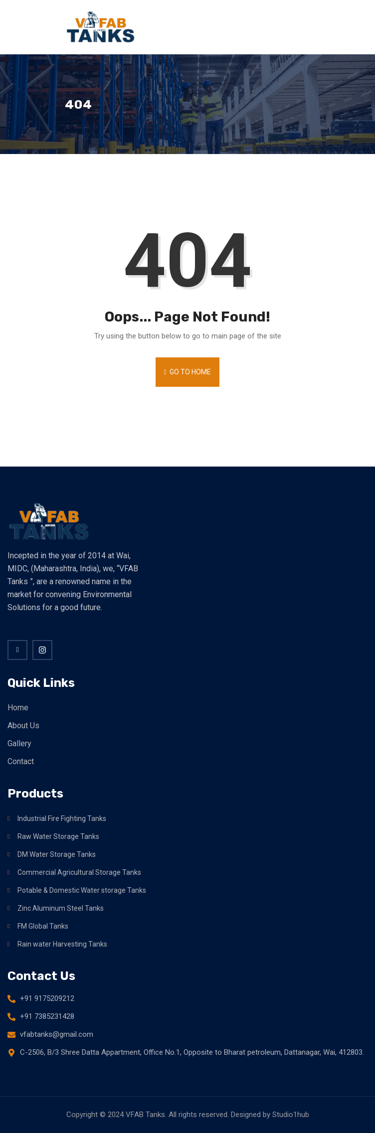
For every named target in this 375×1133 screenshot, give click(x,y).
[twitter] (42, 650)
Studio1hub (290, 1114)
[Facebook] (17, 650)
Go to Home (187, 372)
